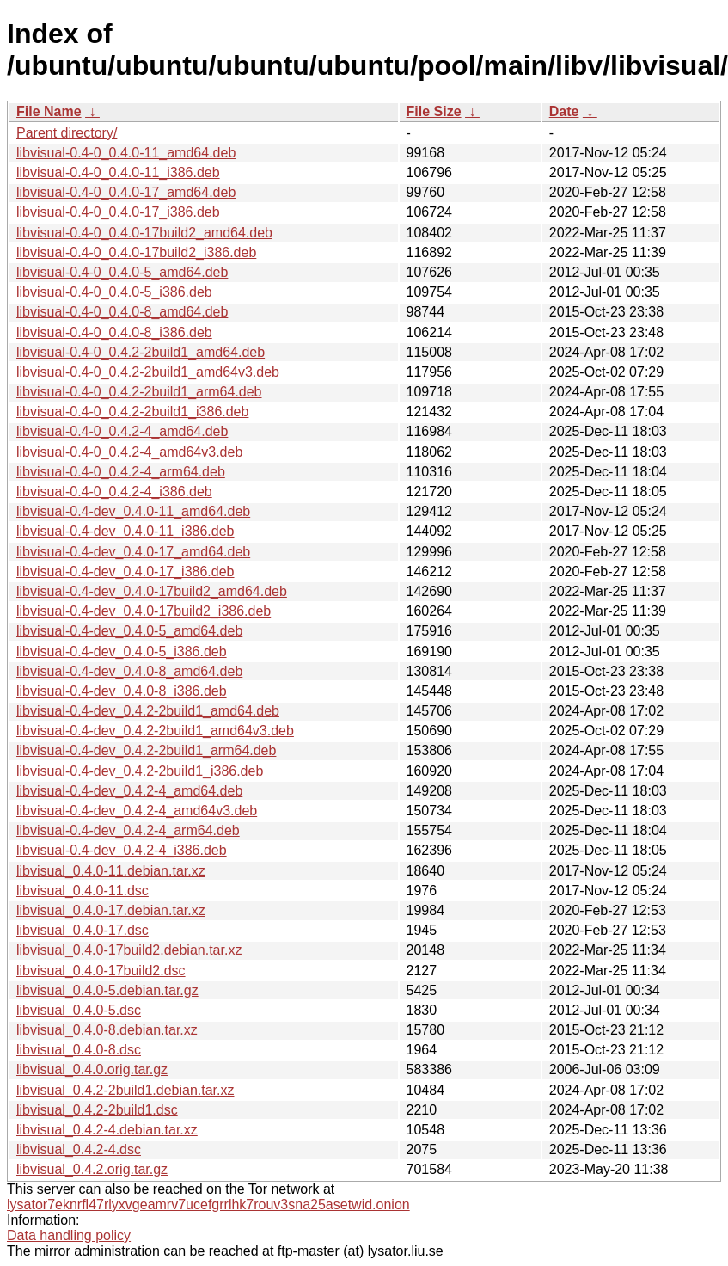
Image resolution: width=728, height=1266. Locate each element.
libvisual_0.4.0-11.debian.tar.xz (110, 870)
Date (564, 111)
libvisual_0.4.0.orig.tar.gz (92, 1069)
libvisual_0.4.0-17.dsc (82, 930)
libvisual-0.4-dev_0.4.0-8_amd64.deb (129, 671)
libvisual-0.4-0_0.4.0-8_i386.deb (114, 332)
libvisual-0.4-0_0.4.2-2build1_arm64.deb (139, 391)
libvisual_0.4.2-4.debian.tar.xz (107, 1129)
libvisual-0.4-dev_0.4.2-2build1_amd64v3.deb (155, 730)
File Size (434, 111)
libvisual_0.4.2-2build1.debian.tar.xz (125, 1090)
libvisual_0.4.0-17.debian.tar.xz (110, 910)
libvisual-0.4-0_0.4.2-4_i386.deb (114, 491)
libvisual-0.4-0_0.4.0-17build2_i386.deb (136, 252)
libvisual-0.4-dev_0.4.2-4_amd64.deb (129, 791)
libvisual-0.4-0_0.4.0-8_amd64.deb (122, 311)
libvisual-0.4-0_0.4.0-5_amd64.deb (122, 272)
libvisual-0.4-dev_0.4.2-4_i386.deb (121, 850)
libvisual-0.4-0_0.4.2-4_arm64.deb (120, 471)
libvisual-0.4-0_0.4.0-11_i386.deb (118, 172)
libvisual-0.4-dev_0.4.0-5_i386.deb (121, 651)
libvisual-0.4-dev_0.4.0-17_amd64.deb (133, 551)
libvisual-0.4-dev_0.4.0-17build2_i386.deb (143, 611)
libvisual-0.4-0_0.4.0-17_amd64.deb (126, 192)
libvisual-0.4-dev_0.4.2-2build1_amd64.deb (147, 711)
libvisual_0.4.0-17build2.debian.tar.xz (129, 950)
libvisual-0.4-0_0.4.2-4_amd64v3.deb (129, 452)
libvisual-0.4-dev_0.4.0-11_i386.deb (125, 531)
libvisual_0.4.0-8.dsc (78, 1049)
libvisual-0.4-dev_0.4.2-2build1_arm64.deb (146, 750)
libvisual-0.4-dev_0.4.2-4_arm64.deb (128, 830)
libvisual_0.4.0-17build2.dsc (101, 970)
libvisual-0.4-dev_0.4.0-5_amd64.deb (129, 631)
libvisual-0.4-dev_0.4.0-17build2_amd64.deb (151, 591)
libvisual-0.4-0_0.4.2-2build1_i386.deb (132, 411)
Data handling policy (69, 1235)
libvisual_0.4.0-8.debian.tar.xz (107, 1030)
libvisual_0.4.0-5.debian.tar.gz (107, 990)
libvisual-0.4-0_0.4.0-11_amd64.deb (126, 152)
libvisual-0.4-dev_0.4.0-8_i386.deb (121, 691)
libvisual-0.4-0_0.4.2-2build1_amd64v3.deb (147, 372)
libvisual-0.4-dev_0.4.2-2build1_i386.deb (139, 771)
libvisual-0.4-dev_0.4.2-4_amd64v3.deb (136, 810)
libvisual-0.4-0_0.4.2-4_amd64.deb (122, 431)
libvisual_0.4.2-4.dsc (78, 1149)
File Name (49, 111)
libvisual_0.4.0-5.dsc (78, 1010)
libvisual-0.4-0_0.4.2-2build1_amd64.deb (140, 352)
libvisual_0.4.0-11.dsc (82, 890)
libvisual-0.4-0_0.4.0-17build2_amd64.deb (144, 232)
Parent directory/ (66, 133)
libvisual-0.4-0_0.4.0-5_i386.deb (114, 292)
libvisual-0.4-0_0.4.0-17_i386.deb (118, 212)
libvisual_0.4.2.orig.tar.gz (92, 1169)
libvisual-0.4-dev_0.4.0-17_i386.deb (125, 571)
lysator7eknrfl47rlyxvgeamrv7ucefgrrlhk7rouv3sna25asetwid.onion (208, 1204)
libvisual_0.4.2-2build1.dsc (97, 1110)
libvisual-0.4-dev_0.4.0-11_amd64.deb (133, 511)
